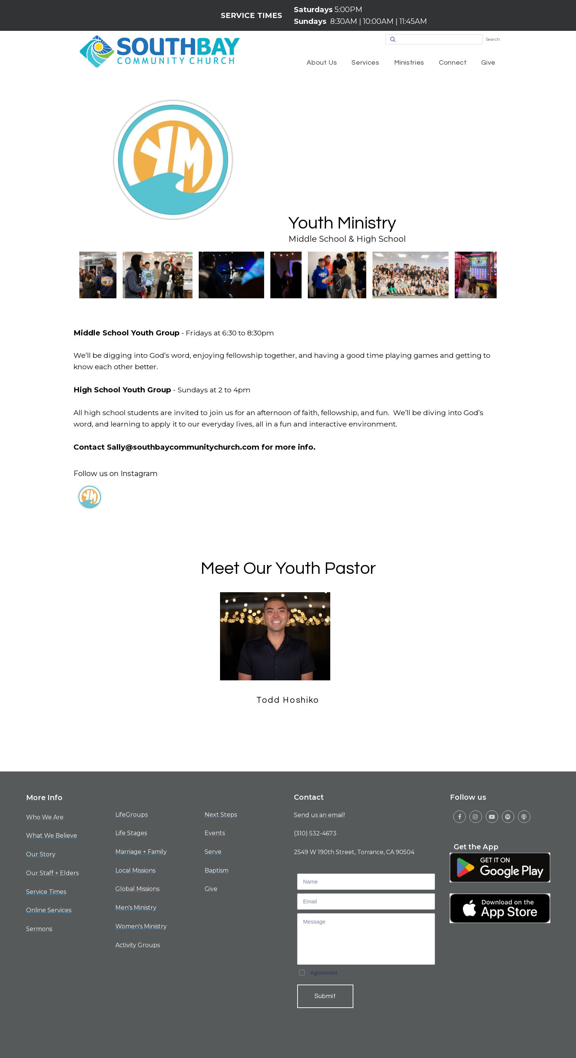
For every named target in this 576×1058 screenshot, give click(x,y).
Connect (453, 62)
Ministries (409, 62)
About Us (322, 62)
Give (488, 62)
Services (365, 62)
